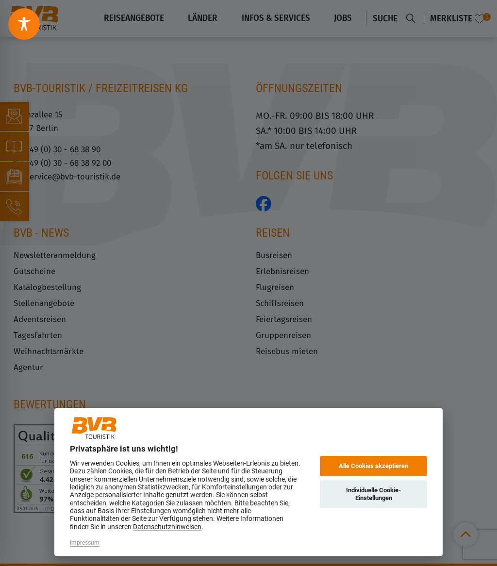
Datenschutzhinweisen (167, 527)
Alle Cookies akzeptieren (373, 465)
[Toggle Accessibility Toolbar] (24, 24)
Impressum (84, 542)
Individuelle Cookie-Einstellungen (373, 493)
